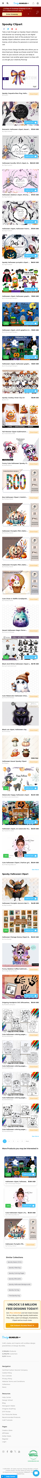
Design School (7, 1400)
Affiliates (5, 1433)
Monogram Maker (8, 1406)
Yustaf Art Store (9, 830)
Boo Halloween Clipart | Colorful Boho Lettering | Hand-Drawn (15, 497)
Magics (6, 763)
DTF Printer (6, 1411)
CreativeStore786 (9, 433)
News (4, 1387)
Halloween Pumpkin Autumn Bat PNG (16, 903)
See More (35, 869)
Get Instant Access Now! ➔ (22, 1325)
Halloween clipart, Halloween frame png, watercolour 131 (16, 228)
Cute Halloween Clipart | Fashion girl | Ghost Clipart (16, 862)
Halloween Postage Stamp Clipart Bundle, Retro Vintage (16, 937)
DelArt (6, 95)
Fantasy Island (8, 499)
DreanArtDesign (9, 632)
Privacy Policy (7, 1378)
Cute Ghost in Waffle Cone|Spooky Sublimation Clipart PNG (15, 598)
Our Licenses (7, 1376)
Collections (6, 1384)
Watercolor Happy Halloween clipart (15, 795)
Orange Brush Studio (10, 971)
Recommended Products (11, 1417)
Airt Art (6, 400)
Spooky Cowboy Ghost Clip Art (13, 397)
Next (27, 1141)
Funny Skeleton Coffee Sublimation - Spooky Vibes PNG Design (15, 969)
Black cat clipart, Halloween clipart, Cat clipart (15, 729)
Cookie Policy (7, 1373)
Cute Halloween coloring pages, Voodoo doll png (15, 1034)
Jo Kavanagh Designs (10, 298)
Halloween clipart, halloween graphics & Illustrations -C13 (16, 364)
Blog (4, 1403)
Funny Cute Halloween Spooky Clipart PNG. (15, 463)
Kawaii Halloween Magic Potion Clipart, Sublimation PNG (15, 630)
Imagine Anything (9, 1409)
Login (4, 1442)
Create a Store (7, 1430)
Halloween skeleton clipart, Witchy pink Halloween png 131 (16, 195)
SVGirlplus (7, 731)
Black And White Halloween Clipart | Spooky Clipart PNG (16, 664)
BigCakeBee (8, 905)
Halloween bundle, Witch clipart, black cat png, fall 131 (15, 163)
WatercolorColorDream (11, 797)
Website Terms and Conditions (13, 1381)
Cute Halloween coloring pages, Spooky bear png (15, 1129)
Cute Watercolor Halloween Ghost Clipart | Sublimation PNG (15, 696)
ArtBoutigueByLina (10, 864)
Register (5, 1439)
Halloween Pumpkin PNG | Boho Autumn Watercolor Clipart (15, 531)
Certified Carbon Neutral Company (15, 1370)
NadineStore (8, 465)
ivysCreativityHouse (10, 666)
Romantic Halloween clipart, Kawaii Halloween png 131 (16, 129)
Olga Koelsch (8, 131)
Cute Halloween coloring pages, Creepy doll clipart (15, 1098)
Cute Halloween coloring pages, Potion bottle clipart (15, 1066)
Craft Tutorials (7, 1420)
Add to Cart (29, 122)
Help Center (6, 1397)
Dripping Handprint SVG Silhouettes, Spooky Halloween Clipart (16, 1002)
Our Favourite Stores (9, 1414)
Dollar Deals (6, 1436)
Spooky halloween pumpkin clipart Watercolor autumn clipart (16, 262)
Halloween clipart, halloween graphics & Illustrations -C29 (16, 296)
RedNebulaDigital (9, 1004)
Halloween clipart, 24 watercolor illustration (16, 829)
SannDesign (7, 939)
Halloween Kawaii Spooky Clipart (14, 761)
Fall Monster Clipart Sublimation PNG (15, 431)
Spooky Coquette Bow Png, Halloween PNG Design (15, 93)
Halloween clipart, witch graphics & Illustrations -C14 (16, 330)
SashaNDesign (8, 1036)
